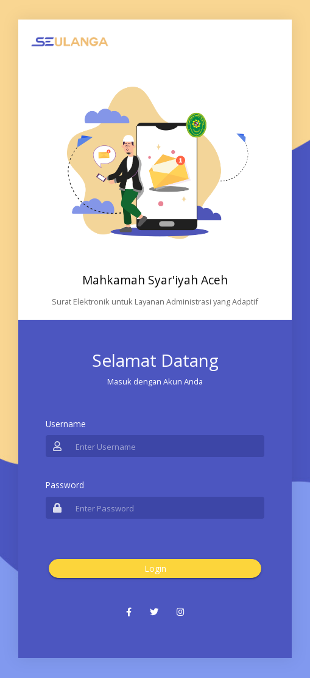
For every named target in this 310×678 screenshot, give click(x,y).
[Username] (166, 446)
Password (65, 485)
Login (155, 568)
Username (66, 424)
